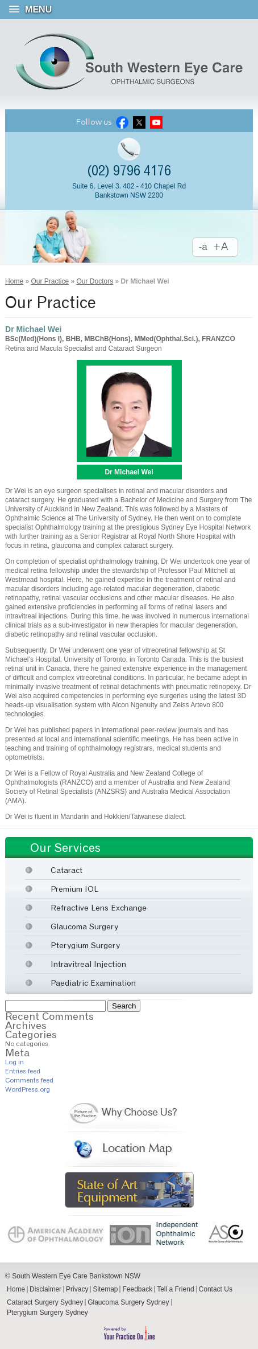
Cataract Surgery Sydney (45, 1302)
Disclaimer (45, 1289)
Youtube (156, 122)
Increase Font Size (226, 247)
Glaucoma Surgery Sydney (128, 1302)
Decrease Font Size (203, 247)
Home (14, 281)
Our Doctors (94, 281)
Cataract (66, 870)
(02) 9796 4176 (129, 170)
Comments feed (29, 1080)
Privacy (77, 1289)
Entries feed (22, 1071)
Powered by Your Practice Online (129, 1333)
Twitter (139, 122)
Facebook (122, 122)
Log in (14, 1061)
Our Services (65, 847)
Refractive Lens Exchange (99, 907)
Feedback (137, 1289)
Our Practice (50, 281)
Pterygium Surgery (85, 945)
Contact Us (215, 1289)
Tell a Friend (175, 1289)
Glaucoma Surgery (84, 926)
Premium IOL (74, 888)
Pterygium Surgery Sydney (47, 1313)
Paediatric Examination (93, 982)
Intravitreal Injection (88, 964)
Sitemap (105, 1289)
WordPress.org (27, 1089)
